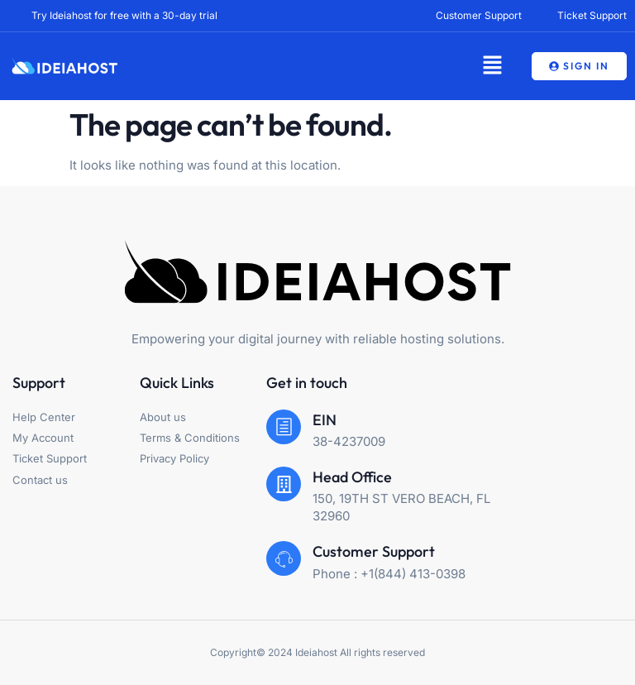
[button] (491, 66)
